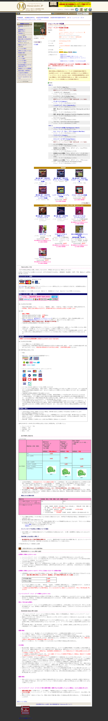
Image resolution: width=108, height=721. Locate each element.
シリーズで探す (22, 60)
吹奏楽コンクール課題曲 (24, 68)
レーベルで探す (22, 48)
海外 (23, 56)
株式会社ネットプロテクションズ (43, 318)
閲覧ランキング (22, 45)
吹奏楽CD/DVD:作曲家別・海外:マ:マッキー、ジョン (71, 56)
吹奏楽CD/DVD (63, 54)
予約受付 (20, 33)
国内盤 (20, 37)
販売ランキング (22, 41)
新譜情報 (20, 26)
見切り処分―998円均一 (24, 70)
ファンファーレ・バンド (24, 74)
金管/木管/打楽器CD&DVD (59, 17)
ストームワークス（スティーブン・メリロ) (29, 19)
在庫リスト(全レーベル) (24, 50)
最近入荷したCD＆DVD (24, 39)
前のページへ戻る (22, 701)
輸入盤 (24, 37)
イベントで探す (22, 62)
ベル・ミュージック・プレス (76, 17)
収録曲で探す (21, 52)
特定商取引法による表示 (42, 704)
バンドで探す (21, 58)
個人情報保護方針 (55, 704)
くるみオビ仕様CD (23, 72)
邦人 (19, 56)
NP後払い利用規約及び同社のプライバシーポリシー (36, 320)
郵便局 (27, 526)
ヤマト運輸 (28, 524)
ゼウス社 (21, 286)
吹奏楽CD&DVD (30, 17)
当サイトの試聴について (25, 718)
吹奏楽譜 (20, 17)
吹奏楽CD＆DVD (24, 23)
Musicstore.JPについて (66, 704)
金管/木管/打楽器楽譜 (43, 17)
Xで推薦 (36, 44)
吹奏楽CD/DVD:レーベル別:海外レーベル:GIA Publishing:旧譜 (73, 60)
